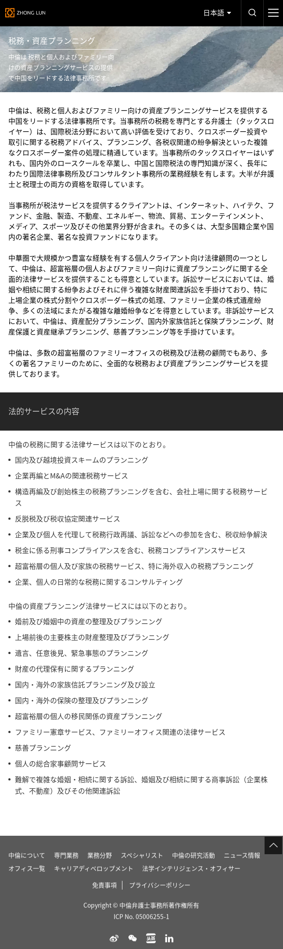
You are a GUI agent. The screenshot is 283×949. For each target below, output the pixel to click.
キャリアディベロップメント (93, 881)
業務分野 (99, 868)
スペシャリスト (142, 868)
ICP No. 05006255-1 (141, 929)
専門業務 (66, 868)
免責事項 (104, 898)
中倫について (26, 868)
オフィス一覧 (26, 881)
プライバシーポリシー (159, 898)
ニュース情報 (242, 868)
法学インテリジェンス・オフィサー (191, 881)
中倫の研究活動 (193, 868)
